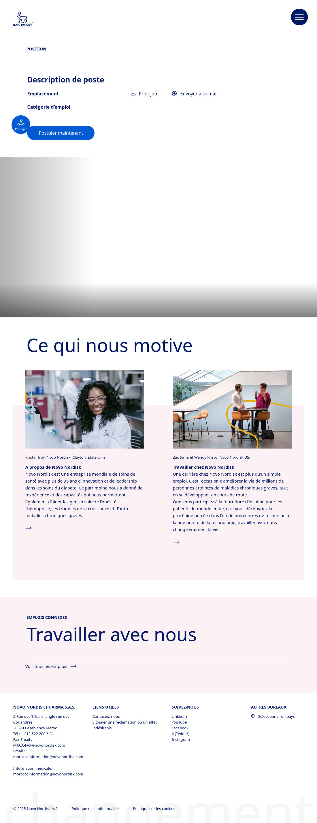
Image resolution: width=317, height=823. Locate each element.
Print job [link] (144, 94)
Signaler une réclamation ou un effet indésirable (125, 725)
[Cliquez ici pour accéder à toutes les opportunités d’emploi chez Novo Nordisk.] (232, 409)
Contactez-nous (106, 716)
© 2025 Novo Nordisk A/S (36, 808)
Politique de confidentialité (96, 808)
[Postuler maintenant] (61, 133)
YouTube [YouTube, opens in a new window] (179, 722)
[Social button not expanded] (20, 124)
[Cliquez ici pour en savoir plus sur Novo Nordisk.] (84, 409)
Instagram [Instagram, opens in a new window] (181, 739)
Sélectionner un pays (273, 716)
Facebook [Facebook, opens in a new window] (180, 727)
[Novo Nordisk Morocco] (30, 19)
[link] (61, 133)
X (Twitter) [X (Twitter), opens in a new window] (180, 733)
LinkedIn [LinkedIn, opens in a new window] (179, 716)
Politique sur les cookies (154, 808)
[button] (299, 17)
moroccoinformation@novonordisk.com (46, 756)
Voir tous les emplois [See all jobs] (50, 666)
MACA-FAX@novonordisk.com (39, 745)
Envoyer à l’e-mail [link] (195, 94)
